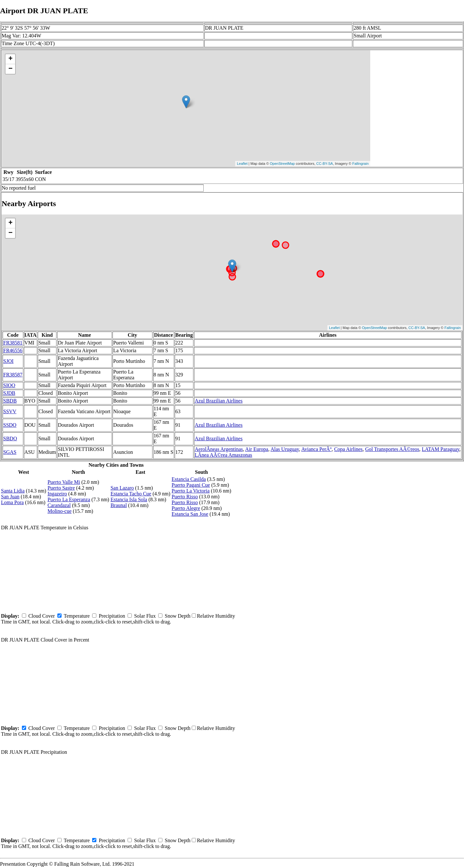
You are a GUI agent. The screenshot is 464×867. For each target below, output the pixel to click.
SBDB (10, 401)
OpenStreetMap (282, 163)
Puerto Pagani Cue (191, 485)
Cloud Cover (41, 616)
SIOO (9, 385)
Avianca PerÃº (316, 449)
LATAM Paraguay (440, 449)
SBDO (10, 438)
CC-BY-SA (324, 163)
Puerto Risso (185, 496)
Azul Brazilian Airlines (218, 401)
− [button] (10, 69)
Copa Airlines (348, 449)
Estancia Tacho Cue (131, 493)
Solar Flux (145, 616)
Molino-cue (59, 511)
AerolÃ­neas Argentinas (219, 449)
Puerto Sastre (61, 488)
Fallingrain (360, 163)
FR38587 (13, 374)
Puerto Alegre (186, 508)
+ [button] (10, 59)
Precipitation (112, 616)
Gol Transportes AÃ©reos (392, 449)
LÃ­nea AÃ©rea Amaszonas (223, 455)
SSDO (9, 425)
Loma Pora (12, 502)
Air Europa (256, 449)
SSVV (9, 411)
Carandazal (59, 505)
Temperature (77, 616)
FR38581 (13, 342)
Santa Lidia (12, 490)
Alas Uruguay (285, 449)
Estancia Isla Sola (129, 499)
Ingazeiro (57, 493)
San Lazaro (122, 488)
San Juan (10, 496)
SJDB (9, 393)
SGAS (9, 452)
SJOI (8, 361)
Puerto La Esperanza (68, 499)
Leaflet (242, 163)
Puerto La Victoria (191, 490)
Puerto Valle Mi (63, 482)
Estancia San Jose (190, 514)
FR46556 (13, 350)
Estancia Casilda (189, 479)
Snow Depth (177, 616)
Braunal (119, 505)
